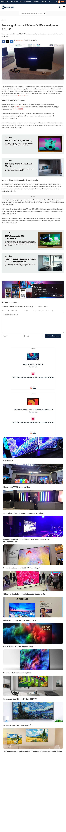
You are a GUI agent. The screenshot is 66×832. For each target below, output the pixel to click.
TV (49, 1)
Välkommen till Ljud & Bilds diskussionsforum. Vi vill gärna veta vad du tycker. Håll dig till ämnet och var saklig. (27, 310)
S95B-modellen (19, 107)
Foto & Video (14, 1)
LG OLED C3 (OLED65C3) (18, 140)
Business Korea (23, 96)
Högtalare (36, 1)
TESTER (4, 2)
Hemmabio (27, 1)
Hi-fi (21, 1)
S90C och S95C (18, 109)
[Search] (45, 13)
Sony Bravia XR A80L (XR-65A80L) (19, 165)
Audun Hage (19, 40)
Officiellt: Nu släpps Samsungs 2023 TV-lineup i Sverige (20, 260)
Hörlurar (43, 1)
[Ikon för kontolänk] (59, 7)
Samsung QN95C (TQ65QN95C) (15, 237)
